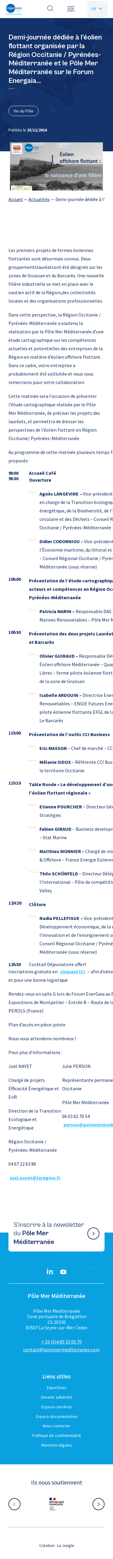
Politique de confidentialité (56, 1435)
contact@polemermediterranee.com (61, 1349)
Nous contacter (57, 1425)
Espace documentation (56, 1416)
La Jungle (65, 1545)
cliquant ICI (72, 971)
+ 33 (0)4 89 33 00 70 (61, 1342)
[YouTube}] (63, 1272)
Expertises (56, 1387)
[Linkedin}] (50, 1272)
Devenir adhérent (56, 1397)
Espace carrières (56, 1406)
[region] (56, 199)
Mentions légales (56, 1445)
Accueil (15, 199)
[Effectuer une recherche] (50, 9)
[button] (71, 9)
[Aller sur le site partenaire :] (56, 1504)
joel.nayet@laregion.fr (35, 1178)
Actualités (39, 199)
